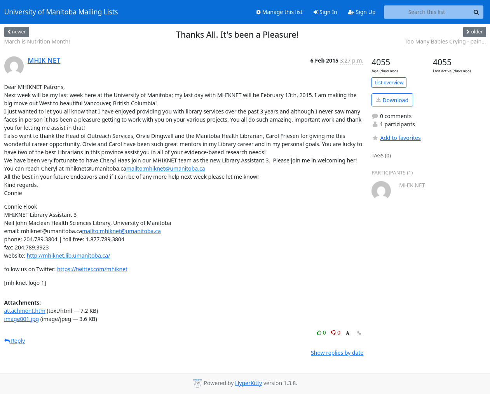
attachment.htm (24, 310)
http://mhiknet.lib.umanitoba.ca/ (68, 255)
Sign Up (362, 12)
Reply (14, 340)
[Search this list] (427, 12)
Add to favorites (395, 137)
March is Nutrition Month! (37, 41)
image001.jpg (21, 319)
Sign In (325, 12)
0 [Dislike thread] (335, 332)
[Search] (476, 12)
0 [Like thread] (322, 332)
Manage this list (279, 12)
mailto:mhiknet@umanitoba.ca (165, 168)
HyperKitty (248, 383)
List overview (389, 82)
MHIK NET (44, 60)
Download (392, 100)
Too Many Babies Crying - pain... (445, 41)
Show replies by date (337, 352)
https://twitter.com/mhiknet (92, 269)
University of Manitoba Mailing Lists (61, 12)
